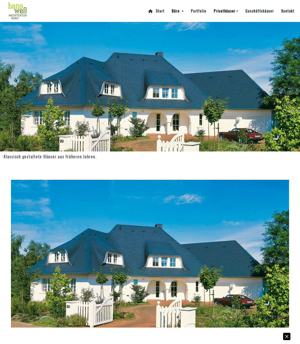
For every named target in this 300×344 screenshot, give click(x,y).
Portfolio (198, 11)
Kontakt (288, 11)
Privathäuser (224, 11)
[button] (287, 337)
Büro (176, 11)
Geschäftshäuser (259, 11)
